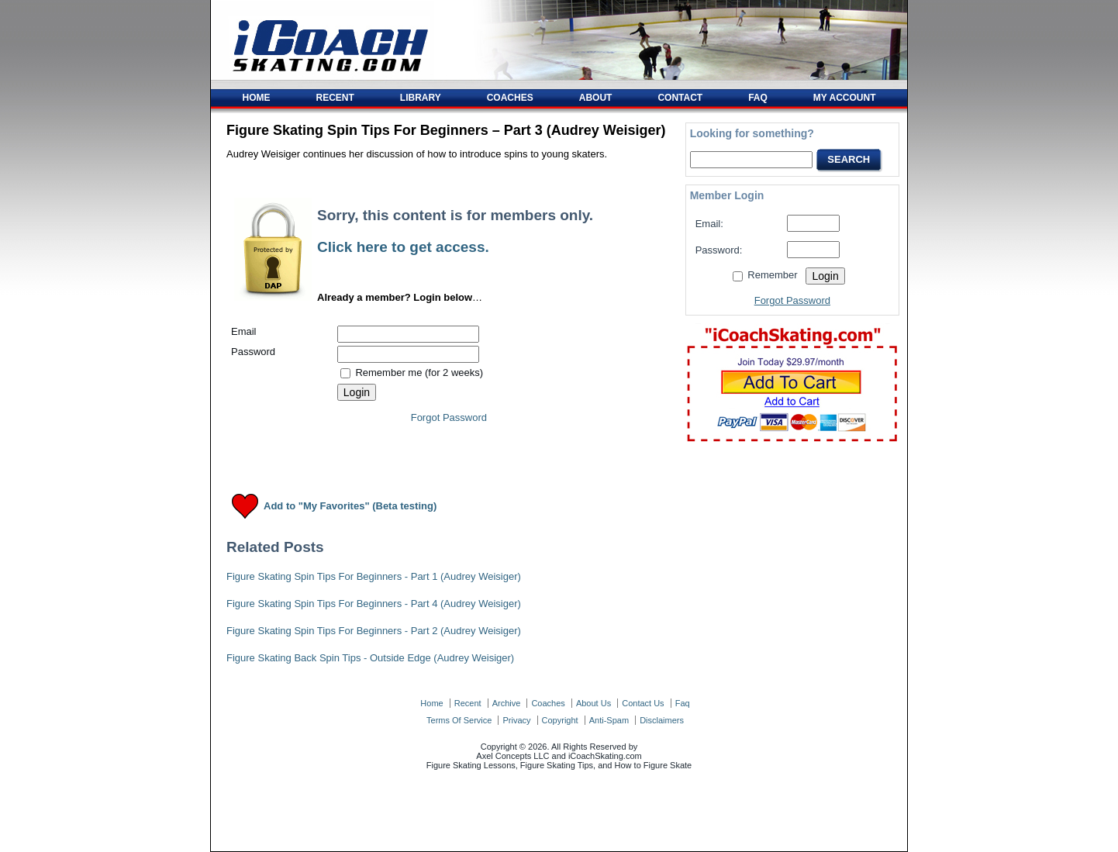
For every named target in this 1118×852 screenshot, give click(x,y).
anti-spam (609, 720)
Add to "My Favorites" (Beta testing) (350, 506)
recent (467, 703)
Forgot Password (449, 417)
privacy (516, 720)
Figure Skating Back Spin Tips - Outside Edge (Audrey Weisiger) (370, 658)
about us (593, 703)
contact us (643, 703)
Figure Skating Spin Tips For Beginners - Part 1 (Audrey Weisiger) (373, 576)
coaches (547, 703)
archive (506, 703)
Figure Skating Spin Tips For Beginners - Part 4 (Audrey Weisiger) (373, 603)
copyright (560, 720)
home (431, 703)
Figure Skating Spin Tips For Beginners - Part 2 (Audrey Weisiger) (373, 630)
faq (682, 703)
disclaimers (662, 720)
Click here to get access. (403, 247)
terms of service (459, 720)
